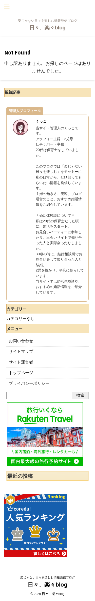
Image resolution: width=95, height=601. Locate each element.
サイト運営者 (21, 362)
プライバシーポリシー (29, 383)
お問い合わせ (21, 341)
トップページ (21, 373)
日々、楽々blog (47, 27)
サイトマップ (21, 351)
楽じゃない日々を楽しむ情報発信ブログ (47, 577)
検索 (80, 395)
